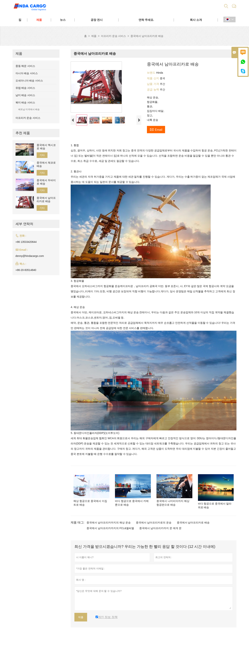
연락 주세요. (146, 19)
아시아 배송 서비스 (27, 73)
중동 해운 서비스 (25, 65)
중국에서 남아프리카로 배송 (193, 533)
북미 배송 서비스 (25, 102)
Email (156, 129)
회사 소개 (196, 19)
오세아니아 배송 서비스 (29, 80)
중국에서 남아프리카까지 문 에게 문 (160, 538)
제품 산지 (153, 78)
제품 (39, 19)
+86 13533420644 (26, 241)
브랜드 (151, 72)
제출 (80, 627)
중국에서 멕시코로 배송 (46, 147)
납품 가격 (153, 83)
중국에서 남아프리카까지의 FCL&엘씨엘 (110, 538)
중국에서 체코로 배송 (46, 164)
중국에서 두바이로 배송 (46, 182)
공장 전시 (97, 19)
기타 (42, 155)
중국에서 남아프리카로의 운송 (153, 533)
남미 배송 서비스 (25, 95)
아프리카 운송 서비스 (113, 35)
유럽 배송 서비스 (25, 87)
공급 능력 (153, 89)
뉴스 (63, 19)
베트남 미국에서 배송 (29, 109)
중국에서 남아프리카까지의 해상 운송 (109, 533)
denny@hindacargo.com (30, 255)
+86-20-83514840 (26, 269)
